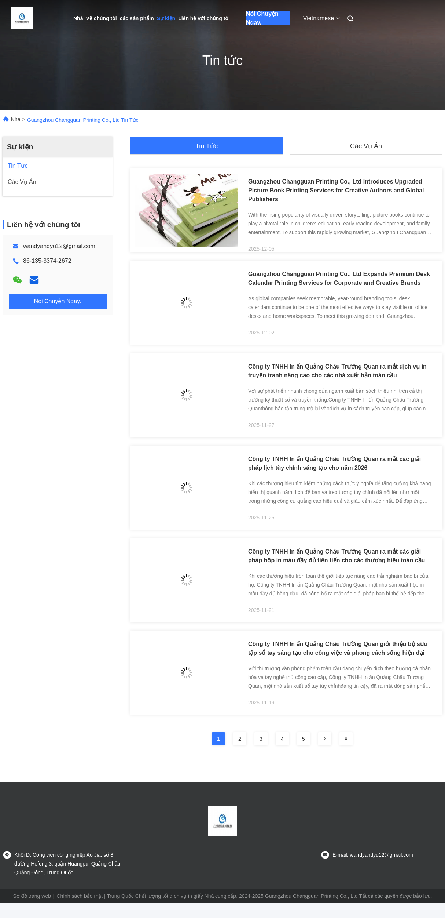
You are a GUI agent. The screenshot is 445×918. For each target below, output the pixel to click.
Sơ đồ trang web (32, 896)
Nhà (78, 18)
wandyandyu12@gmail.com (59, 246)
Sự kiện (166, 18)
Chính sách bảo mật (79, 896)
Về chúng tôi (101, 18)
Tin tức (206, 146)
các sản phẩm (137, 18)
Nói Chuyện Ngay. (262, 18)
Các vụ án (366, 146)
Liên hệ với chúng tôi (204, 18)
